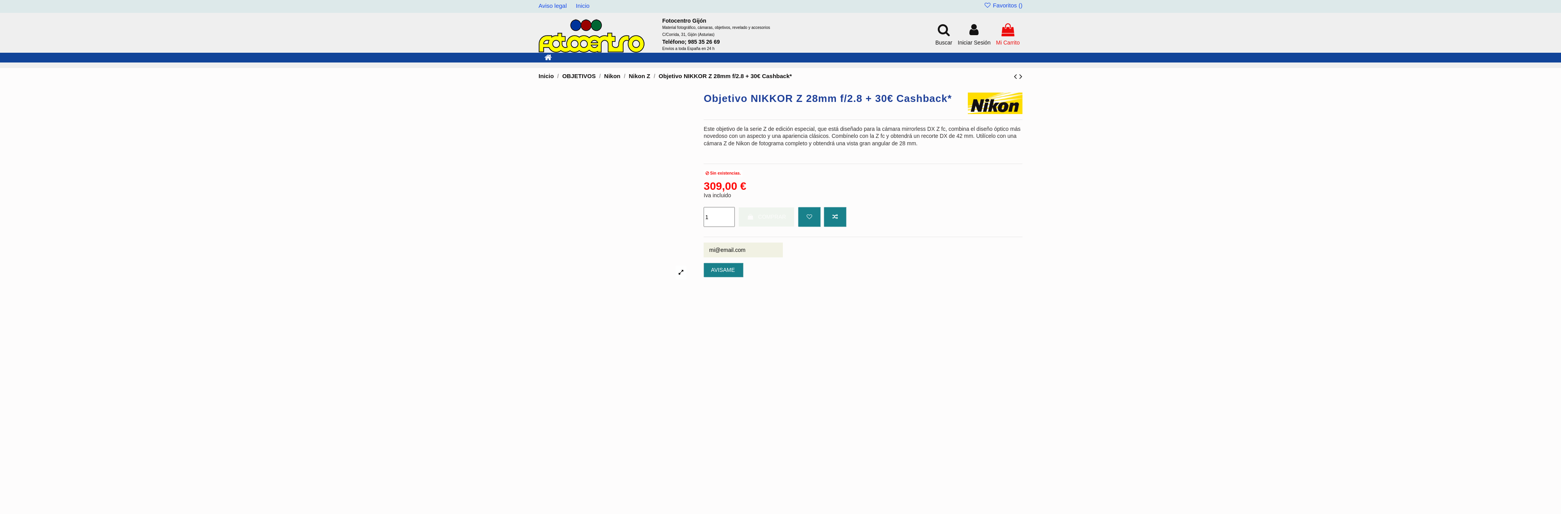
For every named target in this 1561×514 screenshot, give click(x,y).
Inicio (583, 5)
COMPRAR (766, 217)
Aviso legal (553, 5)
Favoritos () (1003, 5)
